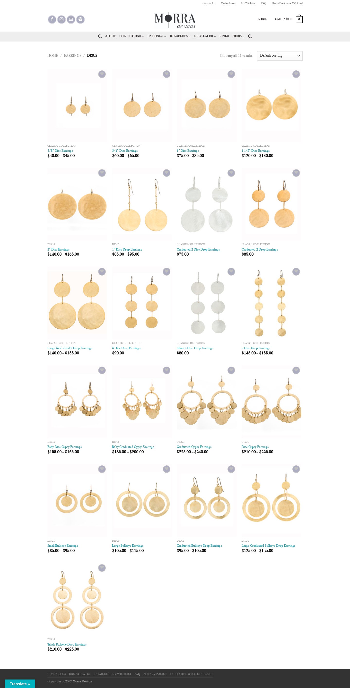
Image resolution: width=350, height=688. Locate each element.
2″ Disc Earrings (58, 250)
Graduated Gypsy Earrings (194, 447)
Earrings (157, 36)
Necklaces (205, 36)
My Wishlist (248, 3)
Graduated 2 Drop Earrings (260, 250)
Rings (224, 36)
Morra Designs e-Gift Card (287, 3)
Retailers (101, 674)
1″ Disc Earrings (188, 151)
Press (238, 36)
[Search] (100, 36)
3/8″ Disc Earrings (60, 151)
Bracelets (180, 36)
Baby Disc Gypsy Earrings (64, 447)
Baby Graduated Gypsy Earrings (133, 447)
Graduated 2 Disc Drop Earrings (198, 250)
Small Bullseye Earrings (62, 546)
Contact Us (209, 3)
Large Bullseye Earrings (127, 546)
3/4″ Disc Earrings (125, 151)
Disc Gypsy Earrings (255, 447)
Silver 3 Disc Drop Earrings (195, 348)
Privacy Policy (155, 674)
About (110, 36)
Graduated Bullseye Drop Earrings (199, 546)
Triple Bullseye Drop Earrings (67, 644)
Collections (131, 36)
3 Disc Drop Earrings (126, 348)
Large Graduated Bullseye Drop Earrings (268, 546)
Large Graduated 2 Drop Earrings (69, 348)
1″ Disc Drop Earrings (127, 250)
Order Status (228, 3)
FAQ (263, 3)
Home (52, 56)
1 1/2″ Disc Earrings (256, 151)
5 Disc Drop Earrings (256, 348)
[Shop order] (280, 56)
